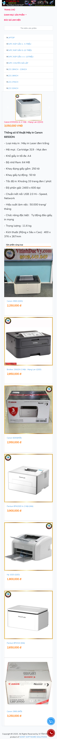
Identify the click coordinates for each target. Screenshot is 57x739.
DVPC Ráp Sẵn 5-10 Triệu (20, 50)
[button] (7, 107)
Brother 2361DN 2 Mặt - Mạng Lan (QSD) (24, 369)
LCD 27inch (13, 82)
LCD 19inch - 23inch (17, 69)
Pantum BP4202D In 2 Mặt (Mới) (20, 506)
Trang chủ (9, 9)
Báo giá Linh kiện (12, 20)
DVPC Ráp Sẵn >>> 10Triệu (20, 56)
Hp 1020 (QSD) (13, 574)
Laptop (11, 37)
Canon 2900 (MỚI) (14, 711)
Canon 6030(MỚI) (14, 438)
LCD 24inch (13, 75)
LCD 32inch (13, 88)
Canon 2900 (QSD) (15, 301)
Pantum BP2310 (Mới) (16, 643)
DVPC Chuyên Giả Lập (18, 63)
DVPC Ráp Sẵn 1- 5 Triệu (19, 44)
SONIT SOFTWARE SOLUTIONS (33, 737)
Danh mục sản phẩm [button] (14, 15)
